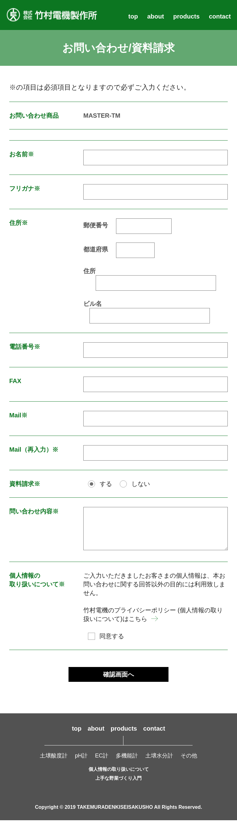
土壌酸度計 (54, 759)
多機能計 (127, 759)
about (155, 16)
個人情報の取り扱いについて (119, 772)
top (133, 16)
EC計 (101, 759)
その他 (189, 759)
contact (220, 16)
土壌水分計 (159, 759)
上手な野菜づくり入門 (118, 781)
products (186, 16)
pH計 (81, 759)
